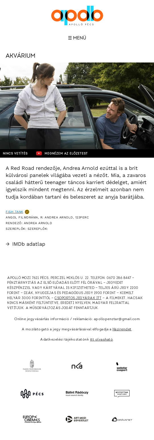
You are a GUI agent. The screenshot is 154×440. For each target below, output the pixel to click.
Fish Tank (14, 212)
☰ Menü (77, 38)
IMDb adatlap (25, 244)
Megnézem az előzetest (62, 153)
